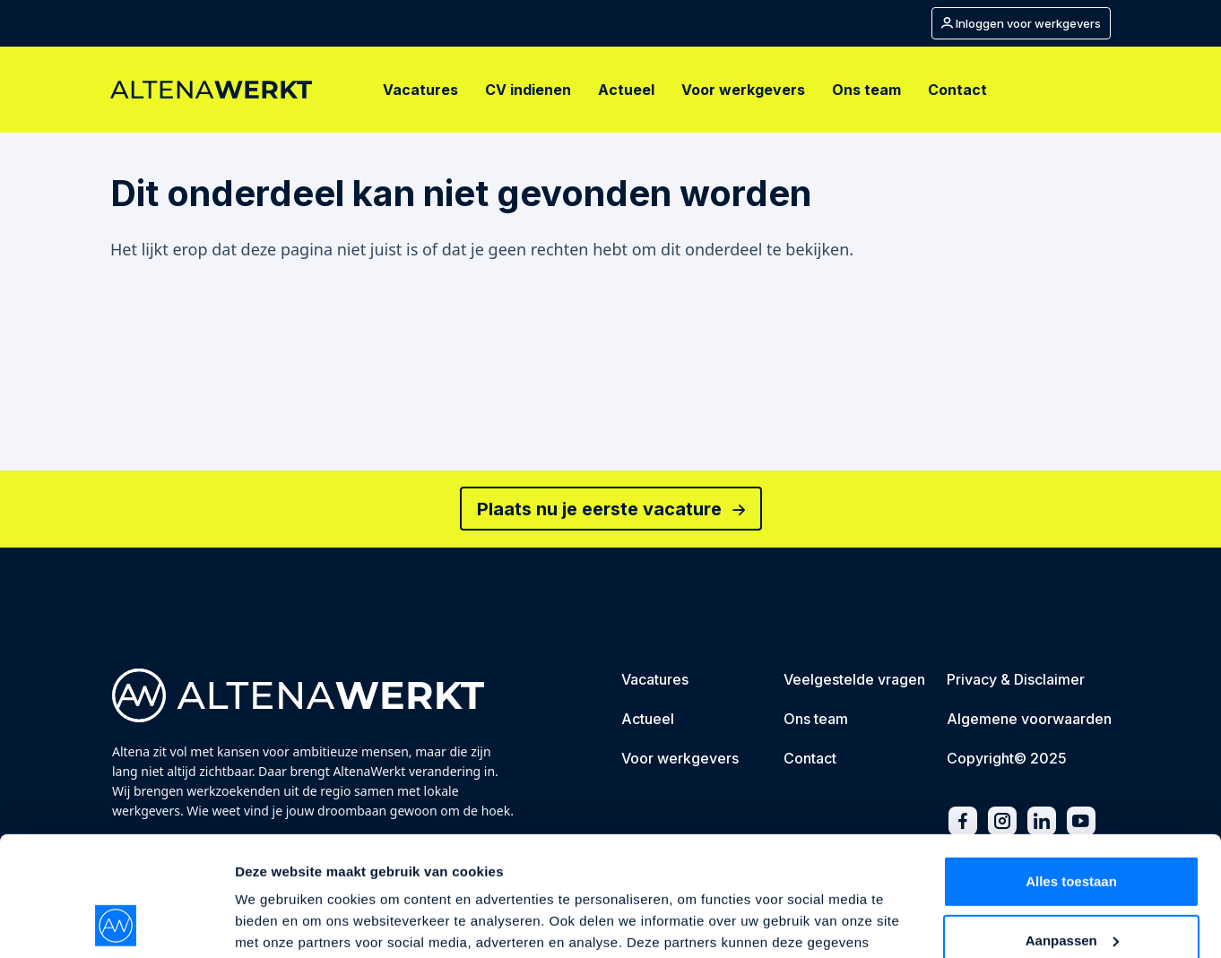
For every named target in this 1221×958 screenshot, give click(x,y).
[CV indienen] (528, 90)
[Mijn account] (1021, 23)
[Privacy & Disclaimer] (1016, 681)
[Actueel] (626, 90)
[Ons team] (866, 90)
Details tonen (277, 922)
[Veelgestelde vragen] (854, 681)
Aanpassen (1072, 827)
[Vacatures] (420, 90)
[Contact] (957, 90)
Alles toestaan (1071, 769)
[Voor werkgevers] (743, 90)
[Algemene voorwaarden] (1029, 720)
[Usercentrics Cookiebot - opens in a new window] (116, 923)
